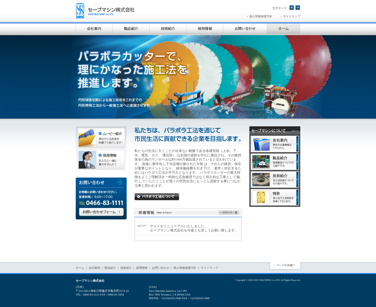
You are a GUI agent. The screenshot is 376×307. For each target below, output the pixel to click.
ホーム (80, 267)
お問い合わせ (160, 267)
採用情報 (142, 267)
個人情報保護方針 (184, 267)
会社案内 (94, 267)
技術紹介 (126, 267)
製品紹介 (110, 267)
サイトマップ (209, 267)
